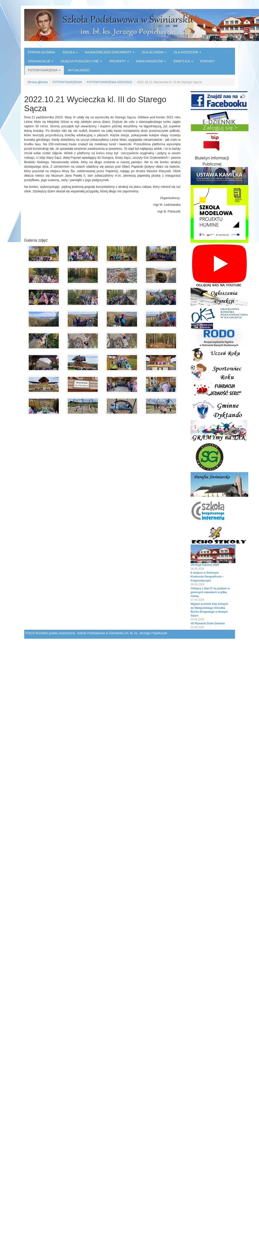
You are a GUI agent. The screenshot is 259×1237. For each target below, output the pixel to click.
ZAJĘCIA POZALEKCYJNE (81, 61)
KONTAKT (207, 61)
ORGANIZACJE (40, 61)
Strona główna (38, 82)
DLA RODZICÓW (187, 52)
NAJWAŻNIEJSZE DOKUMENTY (110, 52)
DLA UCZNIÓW (154, 52)
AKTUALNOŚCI (79, 70)
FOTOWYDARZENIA (44, 70)
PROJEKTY (119, 61)
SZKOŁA (70, 52)
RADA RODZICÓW (151, 61)
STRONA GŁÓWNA (41, 52)
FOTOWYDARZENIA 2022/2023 (109, 82)
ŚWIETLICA (183, 61)
